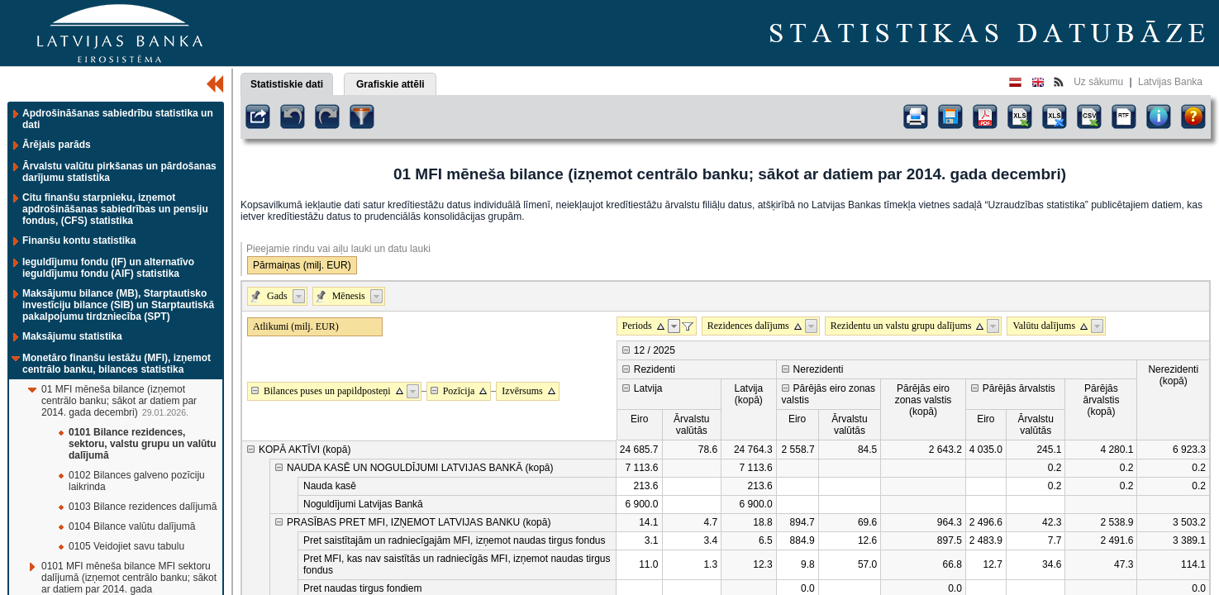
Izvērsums (522, 391)
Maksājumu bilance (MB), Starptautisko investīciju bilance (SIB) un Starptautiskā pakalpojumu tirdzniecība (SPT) (118, 305)
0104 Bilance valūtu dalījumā (132, 526)
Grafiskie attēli (390, 84)
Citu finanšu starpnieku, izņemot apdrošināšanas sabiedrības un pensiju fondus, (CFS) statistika (115, 209)
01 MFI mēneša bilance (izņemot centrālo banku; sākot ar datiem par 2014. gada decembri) (119, 400)
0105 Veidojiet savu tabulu (126, 546)
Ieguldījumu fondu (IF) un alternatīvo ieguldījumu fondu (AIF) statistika (108, 267)
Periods (637, 325)
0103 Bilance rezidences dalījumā (143, 506)
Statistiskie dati (286, 84)
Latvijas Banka (1170, 82)
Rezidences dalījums (748, 325)
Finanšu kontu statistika (79, 240)
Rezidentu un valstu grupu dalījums (901, 325)
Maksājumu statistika (72, 336)
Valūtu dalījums (1043, 325)
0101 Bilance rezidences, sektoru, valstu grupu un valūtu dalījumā (143, 443)
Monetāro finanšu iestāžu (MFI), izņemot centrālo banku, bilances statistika (116, 363)
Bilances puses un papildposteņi (327, 391)
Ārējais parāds (56, 144)
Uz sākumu (1098, 82)
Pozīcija (459, 391)
